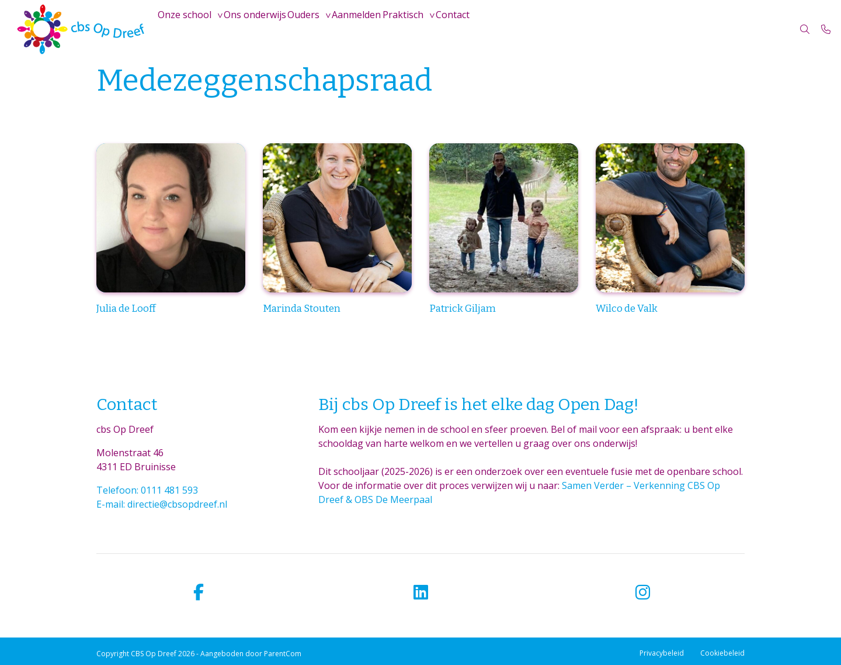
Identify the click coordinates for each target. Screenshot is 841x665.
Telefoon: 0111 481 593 (147, 490)
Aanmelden (393, 29)
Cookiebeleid (722, 653)
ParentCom (282, 654)
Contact (510, 29)
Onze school (190, 29)
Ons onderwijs (270, 29)
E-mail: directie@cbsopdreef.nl (161, 504)
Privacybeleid (662, 653)
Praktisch (449, 29)
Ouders (330, 29)
